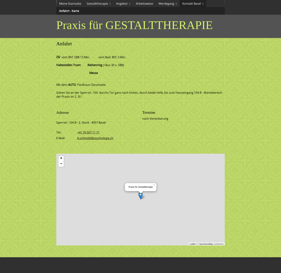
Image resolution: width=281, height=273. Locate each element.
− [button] (61, 164)
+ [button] (61, 158)
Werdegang (166, 4)
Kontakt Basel (191, 4)
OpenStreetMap (206, 244)
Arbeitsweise (144, 4)
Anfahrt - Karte (69, 11)
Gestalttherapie (97, 4)
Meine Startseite (70, 4)
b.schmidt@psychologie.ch (95, 138)
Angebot (122, 4)
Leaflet (193, 244)
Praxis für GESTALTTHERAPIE (134, 25)
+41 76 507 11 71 (88, 132)
